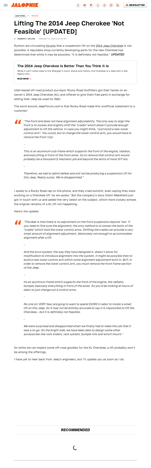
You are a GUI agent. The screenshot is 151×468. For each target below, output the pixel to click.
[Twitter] (98, 5)
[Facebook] (78, 5)
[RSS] (117, 5)
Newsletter (135, 5)
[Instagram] (111, 5)
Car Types (20, 16)
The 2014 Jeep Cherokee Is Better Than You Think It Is (63, 66)
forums (51, 45)
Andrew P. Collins (26, 39)
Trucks (34, 16)
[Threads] (104, 5)
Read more (23, 78)
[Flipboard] (91, 5)
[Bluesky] (84, 5)
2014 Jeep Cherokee (109, 45)
